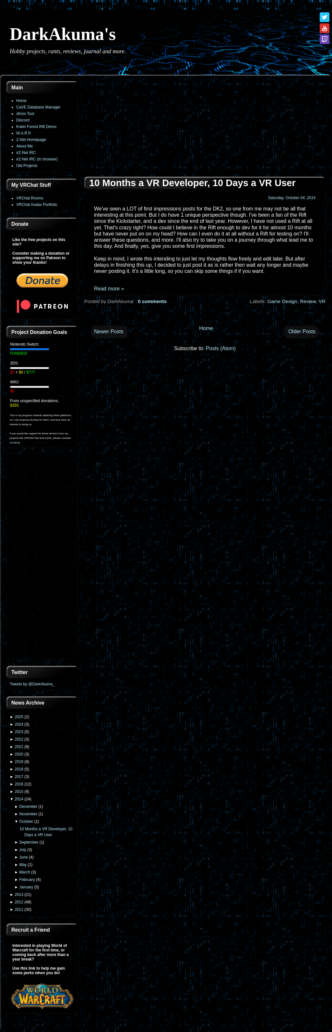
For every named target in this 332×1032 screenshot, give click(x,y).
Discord (23, 120)
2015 (19, 791)
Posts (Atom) (221, 348)
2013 (19, 894)
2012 (19, 902)
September (29, 842)
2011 (19, 909)
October (26, 821)
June (23, 857)
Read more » (109, 288)
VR (322, 301)
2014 (19, 799)
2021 (19, 747)
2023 (19, 732)
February (27, 879)
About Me (24, 146)
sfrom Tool (25, 113)
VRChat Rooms (29, 198)
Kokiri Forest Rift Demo (36, 126)
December (28, 806)
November (28, 814)
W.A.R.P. (23, 133)
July (22, 849)
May (23, 864)
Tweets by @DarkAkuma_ (32, 684)
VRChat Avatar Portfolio (36, 204)
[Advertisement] (42, 557)
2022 (19, 739)
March (24, 872)
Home (21, 100)
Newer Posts (109, 331)
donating (15, 442)
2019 (19, 761)
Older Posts (301, 331)
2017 (19, 776)
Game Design (282, 301)
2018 (19, 769)
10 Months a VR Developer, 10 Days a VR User (192, 183)
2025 (19, 717)
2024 (19, 724)
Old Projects (26, 165)
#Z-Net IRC (26, 152)
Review (308, 301)
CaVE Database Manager (38, 107)
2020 (19, 754)
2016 (19, 784)
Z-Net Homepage (31, 139)
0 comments (152, 301)
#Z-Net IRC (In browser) (37, 159)
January (26, 887)
